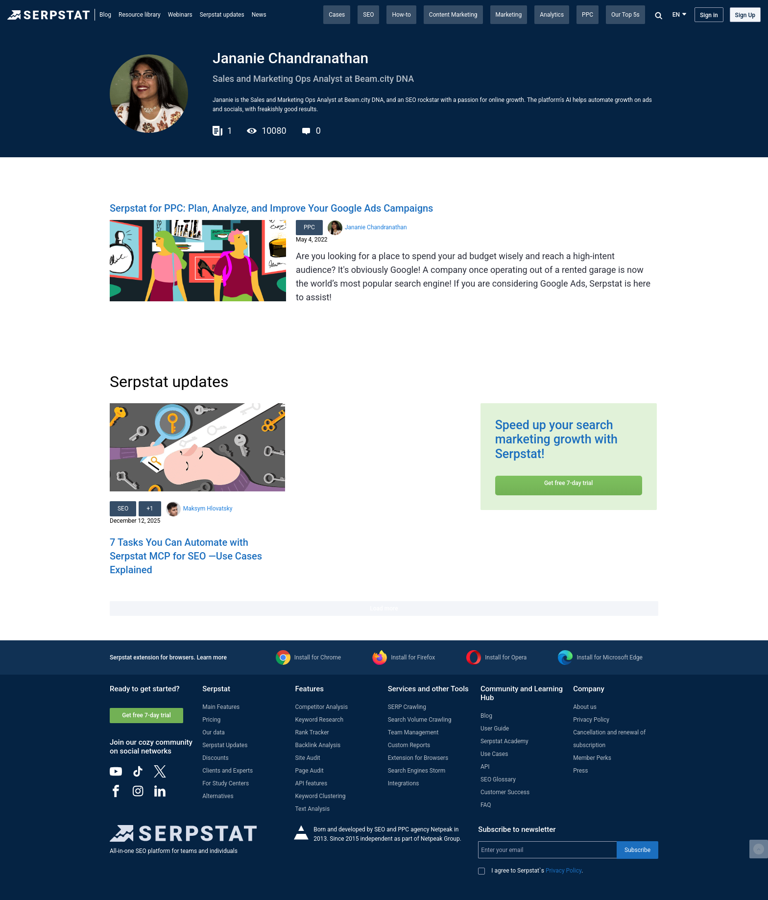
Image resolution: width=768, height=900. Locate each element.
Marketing (509, 14)
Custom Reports (409, 745)
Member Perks (592, 757)
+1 (149, 508)
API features (311, 783)
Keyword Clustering (320, 796)
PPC (587, 14)
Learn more (212, 657)
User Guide (494, 728)
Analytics (552, 14)
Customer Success (504, 792)
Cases (337, 14)
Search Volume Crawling (420, 719)
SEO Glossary (498, 779)
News (259, 14)
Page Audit (309, 770)
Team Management (413, 732)
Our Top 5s (625, 14)
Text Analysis (312, 808)
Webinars (180, 14)
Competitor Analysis (321, 707)
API (485, 766)
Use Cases (494, 754)
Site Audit (307, 757)
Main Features (221, 707)
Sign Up (745, 15)
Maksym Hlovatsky (208, 508)
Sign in (709, 15)
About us (585, 707)
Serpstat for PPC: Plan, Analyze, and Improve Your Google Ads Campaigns (271, 208)
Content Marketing (453, 14)
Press (580, 770)
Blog (105, 14)
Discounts (215, 757)
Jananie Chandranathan (376, 227)
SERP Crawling (407, 707)
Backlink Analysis (317, 745)
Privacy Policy (591, 719)
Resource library (140, 14)
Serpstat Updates (224, 745)
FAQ (485, 805)
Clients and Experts (227, 770)
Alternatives (217, 796)
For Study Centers (225, 783)
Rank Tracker (312, 732)
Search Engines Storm (416, 770)
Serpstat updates (222, 14)
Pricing (211, 719)
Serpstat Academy (504, 741)
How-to (401, 14)
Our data (213, 732)
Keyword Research (319, 719)
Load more (384, 608)
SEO (368, 14)
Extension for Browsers (418, 757)
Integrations (403, 783)
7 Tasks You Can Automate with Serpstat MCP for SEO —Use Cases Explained (186, 556)
